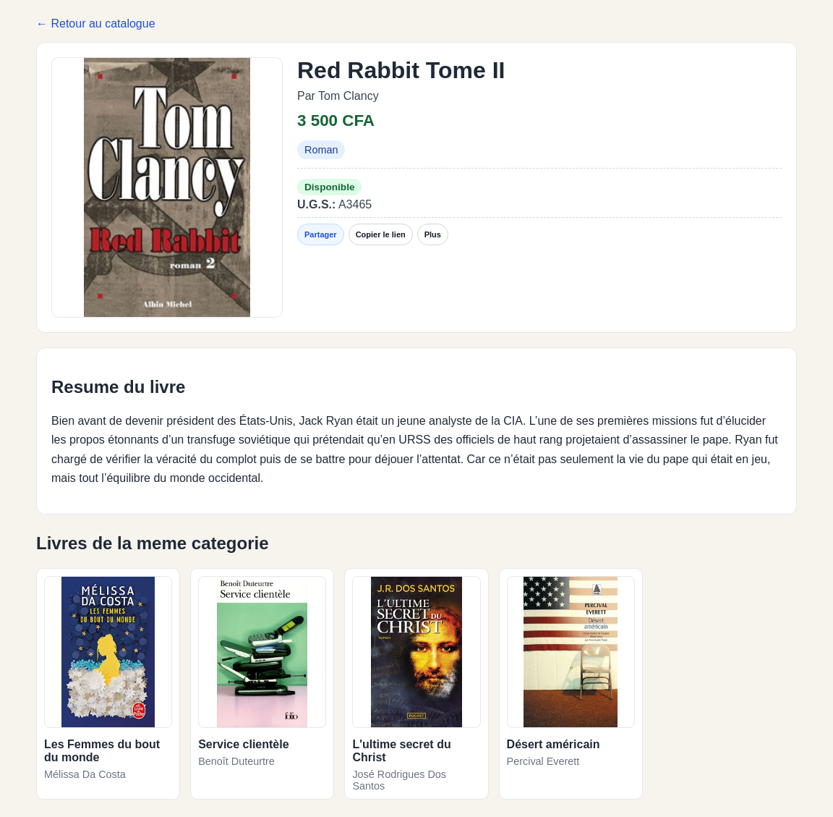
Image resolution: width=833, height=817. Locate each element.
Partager (320, 234)
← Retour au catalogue (95, 23)
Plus (432, 234)
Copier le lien (381, 234)
